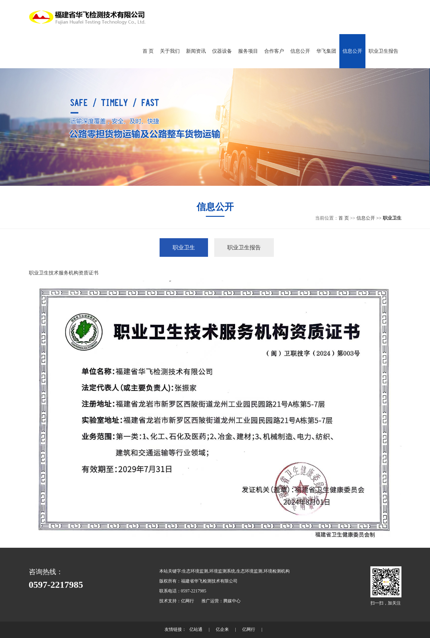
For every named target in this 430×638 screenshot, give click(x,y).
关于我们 (170, 51)
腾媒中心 (232, 601)
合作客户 (274, 51)
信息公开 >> (369, 218)
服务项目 (248, 51)
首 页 (148, 51)
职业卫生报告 (383, 51)
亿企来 (222, 629)
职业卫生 (184, 247)
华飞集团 (326, 51)
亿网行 (187, 601)
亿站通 (195, 629)
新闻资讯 (196, 51)
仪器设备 (222, 51)
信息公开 (300, 51)
